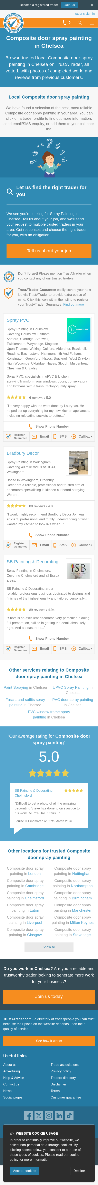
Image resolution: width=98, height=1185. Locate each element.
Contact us (11, 1084)
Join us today (49, 996)
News (7, 1091)
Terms (55, 1091)
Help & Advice (13, 1078)
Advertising (11, 1071)
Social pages (12, 1097)
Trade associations (65, 1064)
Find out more (73, 304)
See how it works (49, 1041)
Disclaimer (58, 1084)
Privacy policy (61, 1071)
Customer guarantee (66, 1097)
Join (70, 5)
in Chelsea (25, 687)
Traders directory (63, 1078)
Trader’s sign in (84, 13)
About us (10, 1064)
